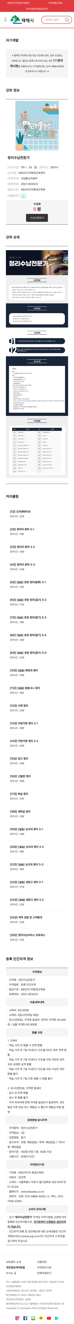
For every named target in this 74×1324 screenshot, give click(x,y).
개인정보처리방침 (15, 1267)
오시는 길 (11, 1273)
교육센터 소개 (13, 1262)
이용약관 (42, 1262)
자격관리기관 (44, 1267)
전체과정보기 (44, 1273)
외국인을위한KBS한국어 (37, 9)
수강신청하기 (37, 217)
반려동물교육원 (55, 3)
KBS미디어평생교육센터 (18, 3)
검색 (67, 20)
